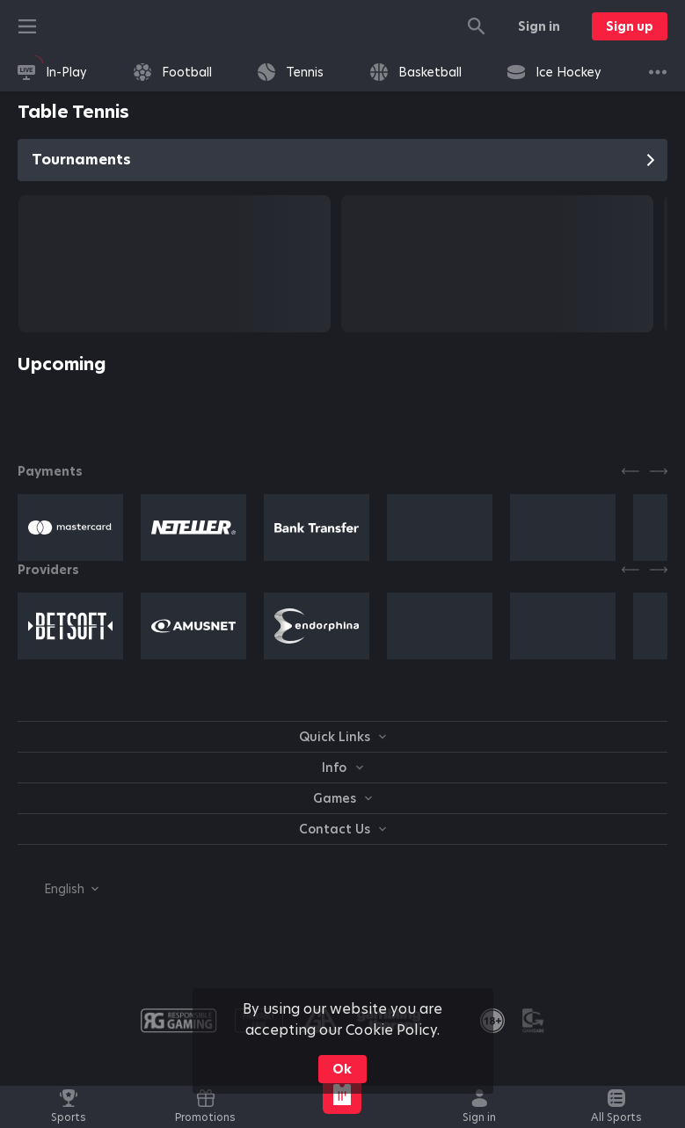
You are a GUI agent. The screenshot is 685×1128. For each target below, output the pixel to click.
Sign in (539, 26)
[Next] (658, 471)
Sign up (629, 26)
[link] (52, 72)
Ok (342, 1069)
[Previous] (630, 471)
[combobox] (58, 889)
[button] (70, 527)
